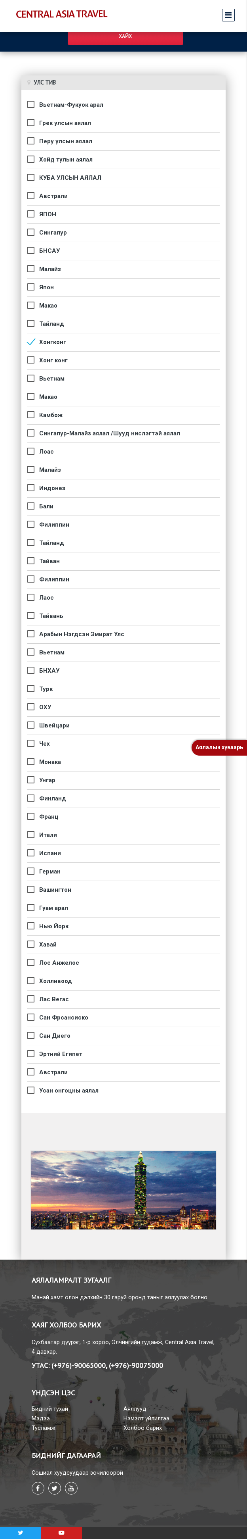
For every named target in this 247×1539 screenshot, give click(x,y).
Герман (50, 871)
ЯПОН (47, 214)
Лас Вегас (54, 999)
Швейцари (54, 725)
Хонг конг (53, 360)
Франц (49, 816)
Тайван (49, 561)
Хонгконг (52, 342)
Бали (46, 506)
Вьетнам (52, 378)
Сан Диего (54, 1035)
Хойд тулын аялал (66, 159)
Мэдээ (41, 1418)
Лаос (46, 597)
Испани (50, 853)
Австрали (53, 196)
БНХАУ (49, 670)
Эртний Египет (60, 1054)
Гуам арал (53, 908)
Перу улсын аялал (65, 141)
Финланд (52, 798)
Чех (44, 743)
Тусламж (43, 1428)
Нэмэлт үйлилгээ (146, 1418)
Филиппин (54, 524)
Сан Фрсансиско (63, 1017)
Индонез (52, 488)
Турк (46, 689)
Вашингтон (55, 889)
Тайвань (51, 615)
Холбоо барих (143, 1428)
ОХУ (45, 707)
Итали (48, 835)
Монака (50, 762)
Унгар (47, 780)
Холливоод (55, 981)
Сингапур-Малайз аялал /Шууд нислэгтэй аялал (109, 433)
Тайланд (51, 323)
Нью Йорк (53, 926)
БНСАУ (49, 250)
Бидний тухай (50, 1409)
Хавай (48, 944)
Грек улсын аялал (65, 123)
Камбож (51, 415)
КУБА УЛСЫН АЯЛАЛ (70, 177)
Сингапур (53, 232)
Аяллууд (135, 1409)
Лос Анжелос (59, 962)
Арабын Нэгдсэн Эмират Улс (81, 634)
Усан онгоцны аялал (69, 1090)
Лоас (46, 451)
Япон (46, 287)
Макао (48, 305)
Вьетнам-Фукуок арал (71, 104)
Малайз (50, 269)
